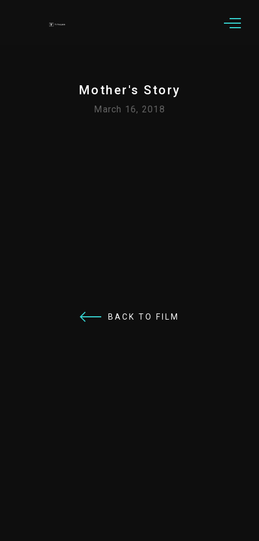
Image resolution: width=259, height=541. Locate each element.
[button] (232, 22)
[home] (62, 22)
